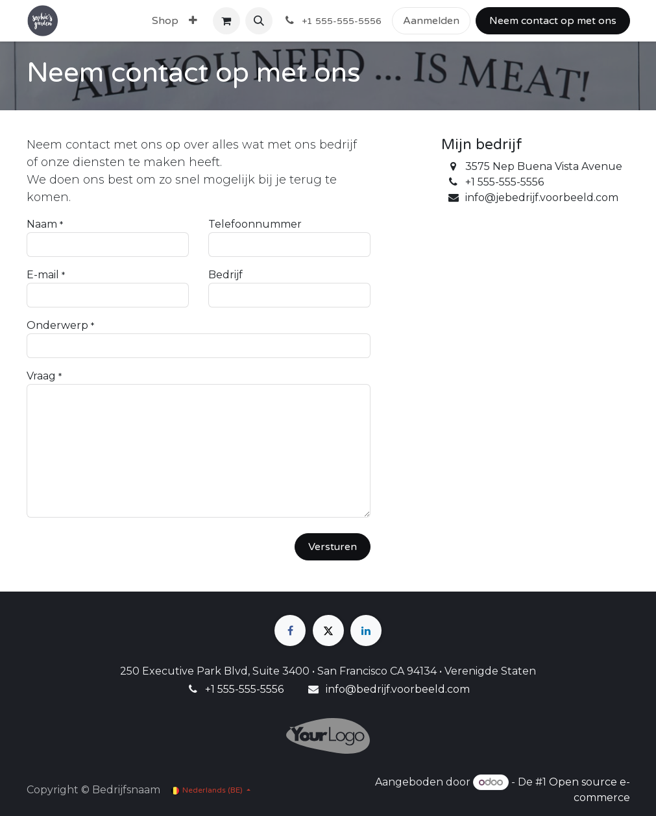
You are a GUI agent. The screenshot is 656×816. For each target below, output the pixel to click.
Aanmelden (431, 20)
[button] (259, 20)
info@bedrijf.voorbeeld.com (398, 689)
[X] (328, 630)
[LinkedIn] (366, 630)
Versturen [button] (332, 546)
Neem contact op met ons (552, 20)
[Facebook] (290, 630)
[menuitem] (165, 21)
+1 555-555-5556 (244, 689)
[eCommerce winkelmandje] (226, 20)
